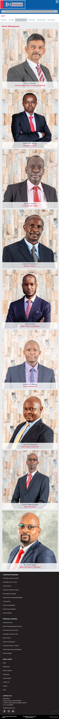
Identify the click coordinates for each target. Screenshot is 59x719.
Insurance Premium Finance (11, 590)
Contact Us (6, 682)
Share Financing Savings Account (12, 626)
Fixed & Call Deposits (9, 605)
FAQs (4, 663)
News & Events (51, 19)
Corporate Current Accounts (11, 578)
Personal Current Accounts (10, 630)
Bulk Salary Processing (9, 593)
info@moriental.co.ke (9, 708)
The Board (11, 19)
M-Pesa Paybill (7, 613)
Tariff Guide (6, 666)
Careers (5, 686)
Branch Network (7, 670)
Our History (4, 19)
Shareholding (31, 19)
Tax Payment (6, 601)
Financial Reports (41, 19)
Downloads (6, 674)
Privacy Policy (7, 678)
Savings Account (7, 622)
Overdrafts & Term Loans (10, 582)
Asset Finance (7, 586)
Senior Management (21, 19)
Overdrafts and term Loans (10, 634)
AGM (4, 690)
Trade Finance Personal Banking (12, 649)
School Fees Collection (9, 609)
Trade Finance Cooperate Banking (12, 597)
